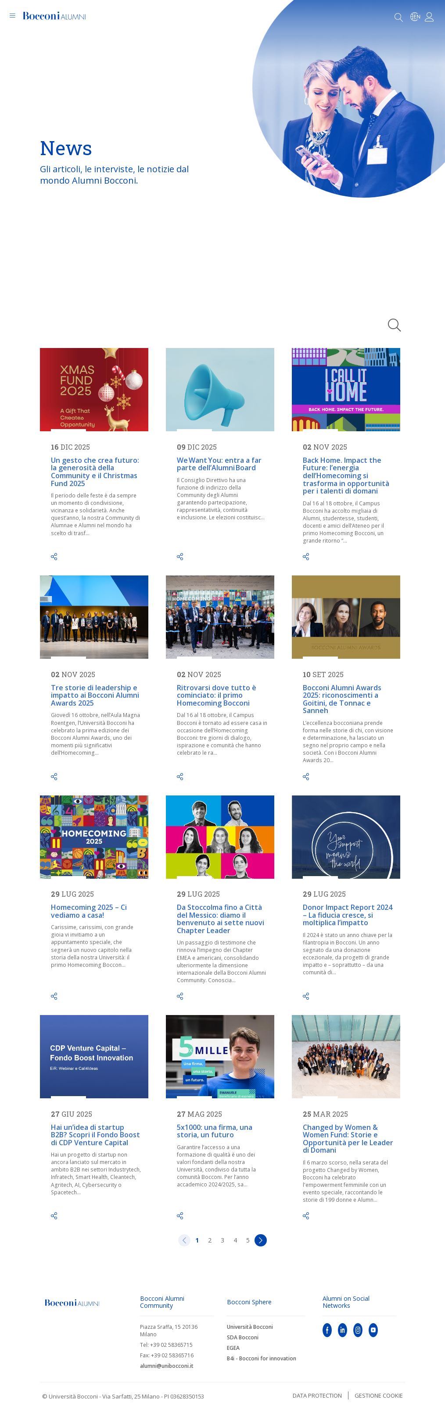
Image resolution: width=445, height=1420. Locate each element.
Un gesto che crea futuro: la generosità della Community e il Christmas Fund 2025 (95, 471)
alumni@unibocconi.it (167, 1366)
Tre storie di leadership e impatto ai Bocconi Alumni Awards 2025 (95, 695)
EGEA (233, 1348)
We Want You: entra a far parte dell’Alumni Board (219, 464)
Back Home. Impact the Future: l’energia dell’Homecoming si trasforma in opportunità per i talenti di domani (346, 475)
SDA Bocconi (242, 1337)
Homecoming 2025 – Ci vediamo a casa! (89, 911)
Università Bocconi (250, 1327)
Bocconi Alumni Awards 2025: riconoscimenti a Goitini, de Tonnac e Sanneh (342, 699)
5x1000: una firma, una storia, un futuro (214, 1131)
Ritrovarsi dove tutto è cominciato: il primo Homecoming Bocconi (216, 695)
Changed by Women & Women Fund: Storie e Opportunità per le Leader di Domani (348, 1138)
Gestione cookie (379, 1395)
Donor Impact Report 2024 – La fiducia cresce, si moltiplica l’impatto (347, 914)
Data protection (317, 1395)
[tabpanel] (222, 149)
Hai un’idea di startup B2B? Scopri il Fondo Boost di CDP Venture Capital (95, 1134)
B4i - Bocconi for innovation (261, 1358)
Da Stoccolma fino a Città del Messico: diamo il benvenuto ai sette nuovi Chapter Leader (220, 918)
